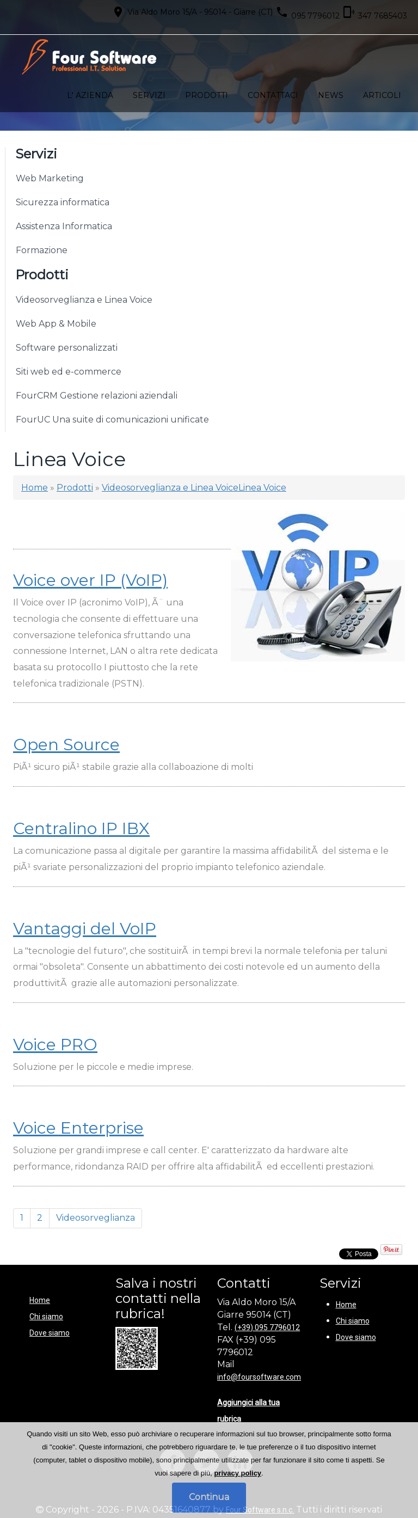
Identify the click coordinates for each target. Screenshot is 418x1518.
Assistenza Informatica (64, 226)
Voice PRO (55, 1045)
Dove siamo (49, 1333)
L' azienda (90, 95)
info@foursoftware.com (259, 1377)
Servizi (149, 95)
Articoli (382, 95)
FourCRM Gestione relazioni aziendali (96, 395)
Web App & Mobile (56, 324)
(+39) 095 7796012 (267, 1327)
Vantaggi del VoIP (84, 929)
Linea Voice (262, 487)
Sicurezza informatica (62, 202)
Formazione (41, 250)
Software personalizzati (67, 347)
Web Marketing (50, 178)
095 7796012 (307, 13)
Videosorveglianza (95, 1218)
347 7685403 (374, 13)
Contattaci (273, 95)
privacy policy (237, 1473)
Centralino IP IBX (81, 828)
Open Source (66, 744)
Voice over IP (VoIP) (90, 580)
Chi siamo (46, 1316)
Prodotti (206, 95)
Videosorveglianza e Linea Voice (84, 300)
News (330, 95)
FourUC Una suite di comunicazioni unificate (112, 419)
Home (34, 487)
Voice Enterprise (78, 1128)
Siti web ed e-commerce (68, 371)
